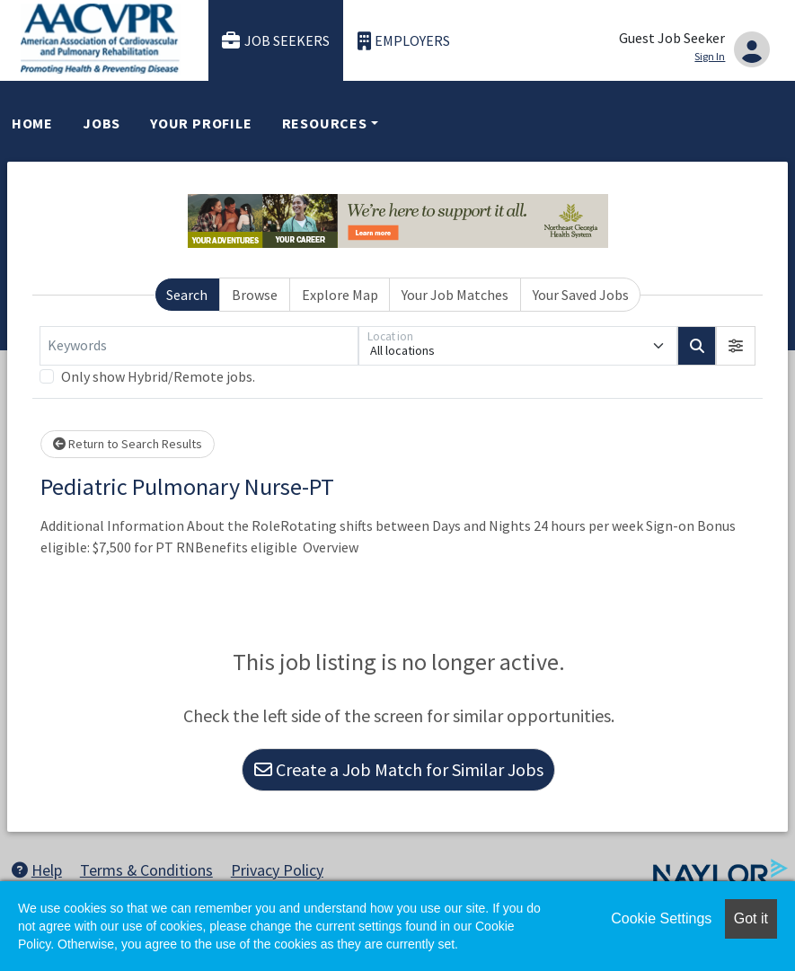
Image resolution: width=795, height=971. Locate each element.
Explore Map (340, 295)
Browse (255, 295)
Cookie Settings (661, 918)
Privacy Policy (277, 870)
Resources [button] (324, 123)
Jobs (101, 123)
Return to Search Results (127, 444)
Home (32, 123)
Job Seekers (276, 41)
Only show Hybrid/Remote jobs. (158, 376)
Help (37, 870)
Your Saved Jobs (581, 295)
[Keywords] (199, 346)
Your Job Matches (455, 295)
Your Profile (201, 123)
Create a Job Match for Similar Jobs (398, 769)
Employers (404, 41)
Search (187, 295)
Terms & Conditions (146, 870)
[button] (735, 346)
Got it (751, 918)
